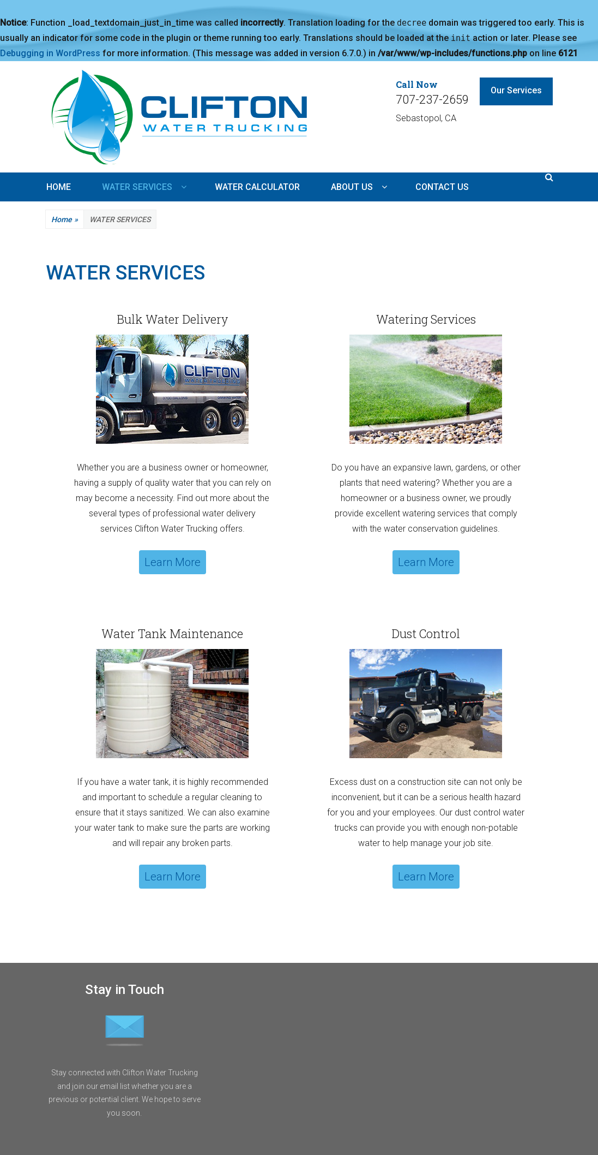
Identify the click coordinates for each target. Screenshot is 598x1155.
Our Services (516, 90)
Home (64, 220)
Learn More (172, 562)
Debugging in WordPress (50, 53)
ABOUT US (352, 187)
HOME (58, 187)
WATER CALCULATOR (257, 187)
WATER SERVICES (137, 187)
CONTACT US (442, 187)
